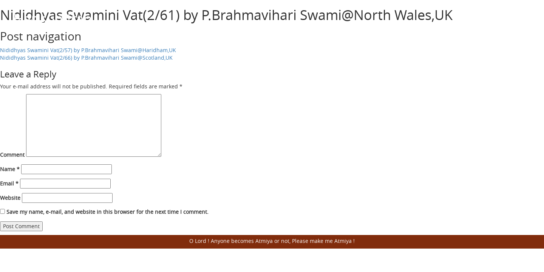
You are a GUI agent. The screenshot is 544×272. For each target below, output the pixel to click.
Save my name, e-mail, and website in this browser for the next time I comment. (107, 211)
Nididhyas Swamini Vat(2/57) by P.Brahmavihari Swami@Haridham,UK (88, 50)
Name (10, 169)
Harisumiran (52, 18)
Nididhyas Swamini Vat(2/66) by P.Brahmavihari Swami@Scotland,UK (86, 57)
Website (10, 197)
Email (9, 183)
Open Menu (521, 19)
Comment (12, 154)
